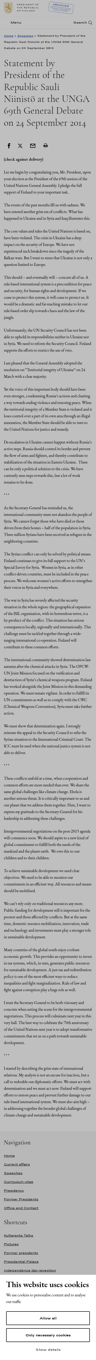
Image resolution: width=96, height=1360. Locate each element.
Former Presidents (21, 1199)
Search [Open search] (80, 22)
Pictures (11, 1244)
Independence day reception (30, 1270)
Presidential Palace (21, 1261)
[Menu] (14, 22)
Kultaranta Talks (18, 1235)
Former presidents (21, 1253)
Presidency (14, 1190)
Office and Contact (21, 1208)
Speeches (25, 35)
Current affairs (17, 1164)
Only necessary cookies (48, 1335)
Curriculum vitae (18, 1182)
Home (8, 35)
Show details (48, 1349)
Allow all (48, 1318)
